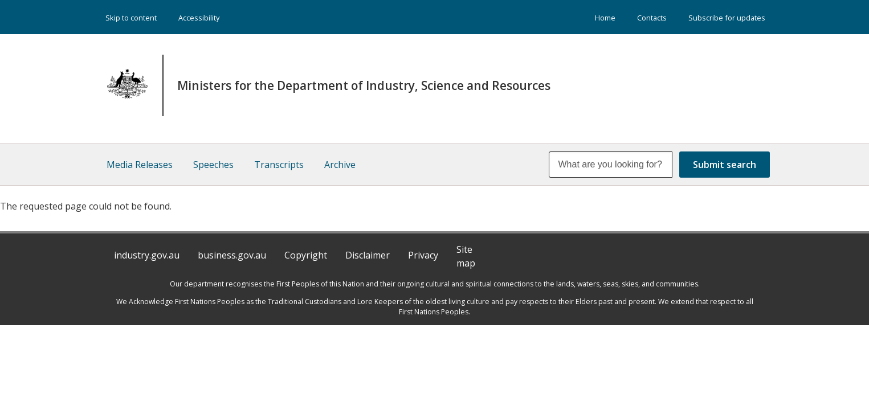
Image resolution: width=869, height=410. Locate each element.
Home (605, 18)
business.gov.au (232, 255)
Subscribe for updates (726, 18)
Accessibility (198, 18)
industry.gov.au (146, 255)
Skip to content (131, 18)
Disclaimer (367, 255)
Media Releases (140, 164)
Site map (465, 256)
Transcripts (279, 164)
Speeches (213, 164)
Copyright (305, 255)
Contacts (652, 18)
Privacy (423, 255)
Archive (340, 164)
